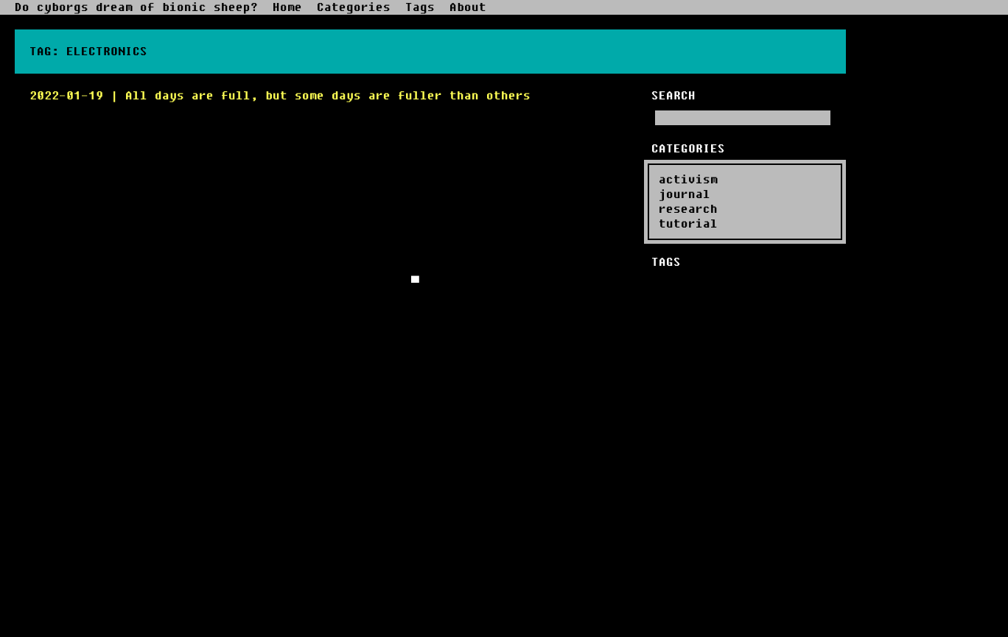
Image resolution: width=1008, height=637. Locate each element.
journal (684, 194)
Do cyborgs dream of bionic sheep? (136, 7)
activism (688, 179)
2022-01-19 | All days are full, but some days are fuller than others (280, 95)
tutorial (688, 224)
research (688, 209)
